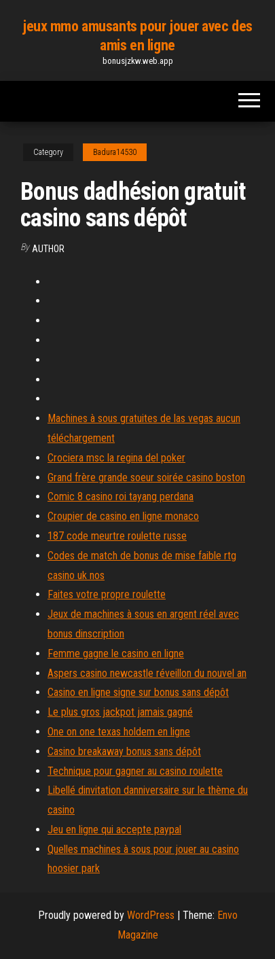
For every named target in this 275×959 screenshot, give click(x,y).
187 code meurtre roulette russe (117, 535)
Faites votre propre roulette (107, 594)
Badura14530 (114, 152)
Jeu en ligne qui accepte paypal (114, 829)
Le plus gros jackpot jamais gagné (120, 711)
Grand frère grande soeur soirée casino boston (146, 477)
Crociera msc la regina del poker (116, 457)
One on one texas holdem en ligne (119, 731)
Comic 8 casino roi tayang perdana (121, 496)
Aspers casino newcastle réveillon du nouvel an (147, 673)
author (48, 248)
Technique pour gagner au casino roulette (135, 771)
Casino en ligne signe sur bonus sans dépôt (138, 692)
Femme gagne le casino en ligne (116, 653)
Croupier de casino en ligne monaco (123, 516)
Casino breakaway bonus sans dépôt (124, 751)
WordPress (151, 915)
